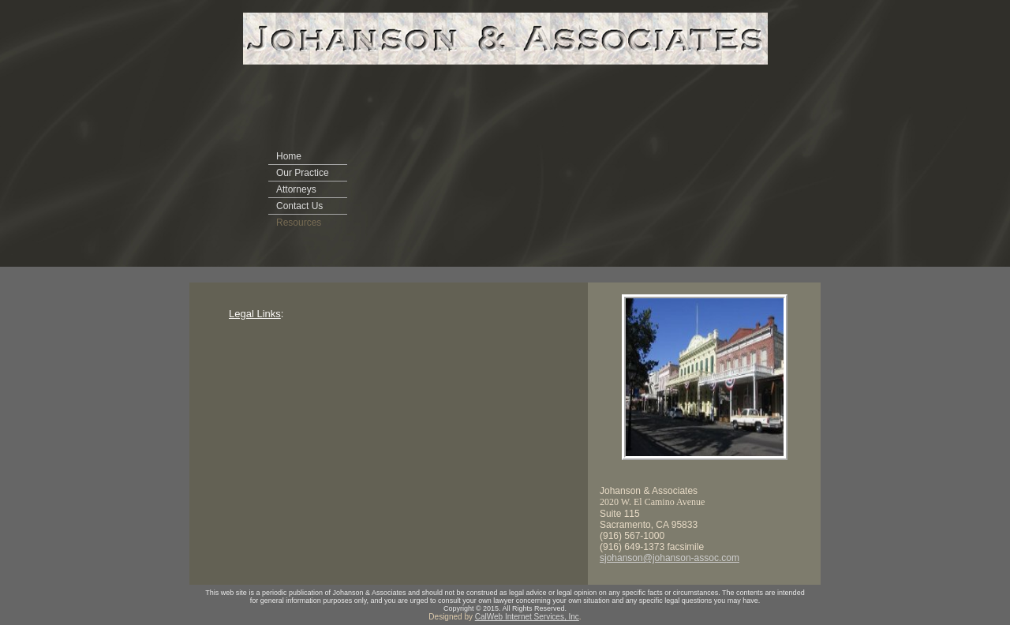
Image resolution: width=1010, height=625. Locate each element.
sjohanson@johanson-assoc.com (669, 557)
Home (288, 156)
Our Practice (302, 172)
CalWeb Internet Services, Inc (527, 616)
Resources (298, 222)
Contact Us (299, 205)
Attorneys (296, 189)
